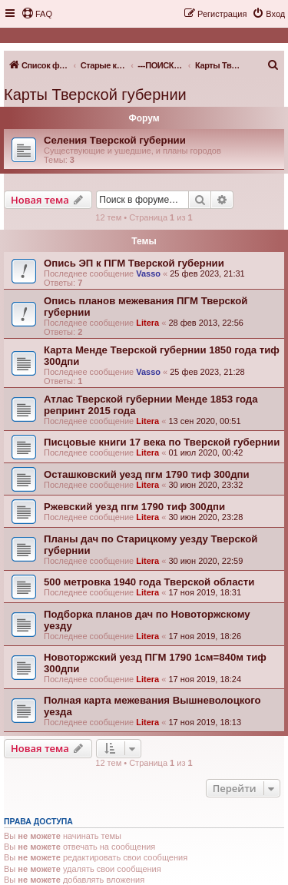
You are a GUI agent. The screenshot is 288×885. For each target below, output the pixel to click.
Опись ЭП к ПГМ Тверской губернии (134, 263)
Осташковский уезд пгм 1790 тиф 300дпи (147, 474)
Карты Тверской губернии (95, 94)
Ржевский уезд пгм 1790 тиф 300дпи (134, 506)
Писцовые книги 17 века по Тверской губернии (162, 442)
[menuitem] (37, 14)
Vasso (148, 273)
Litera (147, 322)
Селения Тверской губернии (115, 140)
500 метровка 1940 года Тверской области (149, 582)
